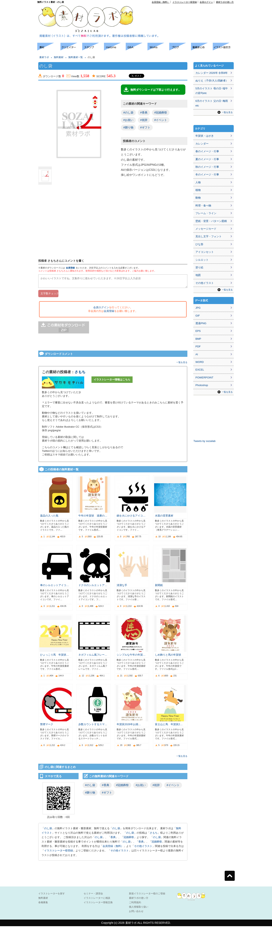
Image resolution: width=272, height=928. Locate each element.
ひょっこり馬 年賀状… (54, 656)
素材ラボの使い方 (225, 2)
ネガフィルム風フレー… (92, 656)
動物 (198, 197)
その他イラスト (143, 847)
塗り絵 (199, 267)
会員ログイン (206, 2)
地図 (198, 275)
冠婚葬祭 (129, 839)
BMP (198, 338)
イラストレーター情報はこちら (112, 381)
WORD (199, 361)
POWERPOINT (204, 377)
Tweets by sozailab (204, 441)
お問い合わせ (136, 913)
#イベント (160, 120)
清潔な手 (122, 586)
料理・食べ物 (203, 205)
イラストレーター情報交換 (98, 904)
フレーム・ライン (205, 213)
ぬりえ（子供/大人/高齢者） (211, 80)
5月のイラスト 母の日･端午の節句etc (211, 91)
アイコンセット (204, 251)
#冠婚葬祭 (160, 112)
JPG (197, 307)
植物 (198, 190)
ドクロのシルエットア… (92, 586)
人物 (198, 182)
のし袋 (48, 830)
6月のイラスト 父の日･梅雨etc (211, 103)
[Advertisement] (187, 12)
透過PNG (200, 323)
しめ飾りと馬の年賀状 (168, 656)
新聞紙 (159, 586)
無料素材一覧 (75, 57)
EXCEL (199, 369)
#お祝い (128, 120)
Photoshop (201, 385)
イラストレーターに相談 (97, 899)
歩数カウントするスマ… (92, 726)
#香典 (143, 112)
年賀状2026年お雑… (129, 726)
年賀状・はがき (204, 135)
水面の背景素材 (164, 517)
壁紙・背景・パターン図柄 (211, 221)
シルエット (202, 259)
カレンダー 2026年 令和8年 (211, 72)
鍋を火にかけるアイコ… (131, 517)
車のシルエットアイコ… (54, 586)
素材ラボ (44, 57)
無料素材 (58, 57)
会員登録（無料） (160, 2)
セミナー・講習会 (93, 895)
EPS (198, 330)
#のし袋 (128, 112)
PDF (198, 346)
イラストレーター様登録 (184, 2)
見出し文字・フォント (208, 236)
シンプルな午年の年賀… (131, 656)
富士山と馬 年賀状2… (169, 726)
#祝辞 (143, 120)
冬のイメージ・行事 (207, 174)
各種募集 (43, 904)
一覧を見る (181, 364)
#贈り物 (128, 127)
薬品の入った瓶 (49, 517)
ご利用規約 (135, 904)
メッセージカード (205, 228)
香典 (113, 839)
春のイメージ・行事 (207, 151)
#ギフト (145, 127)
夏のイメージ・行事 (207, 159)
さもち (80, 374)
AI (196, 354)
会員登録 (70, 268)
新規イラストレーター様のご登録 (147, 895)
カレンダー (202, 143)
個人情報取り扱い (138, 908)
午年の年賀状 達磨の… (92, 517)
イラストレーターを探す (51, 895)
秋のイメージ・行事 (207, 166)
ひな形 (199, 244)
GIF (197, 315)
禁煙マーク (46, 726)
